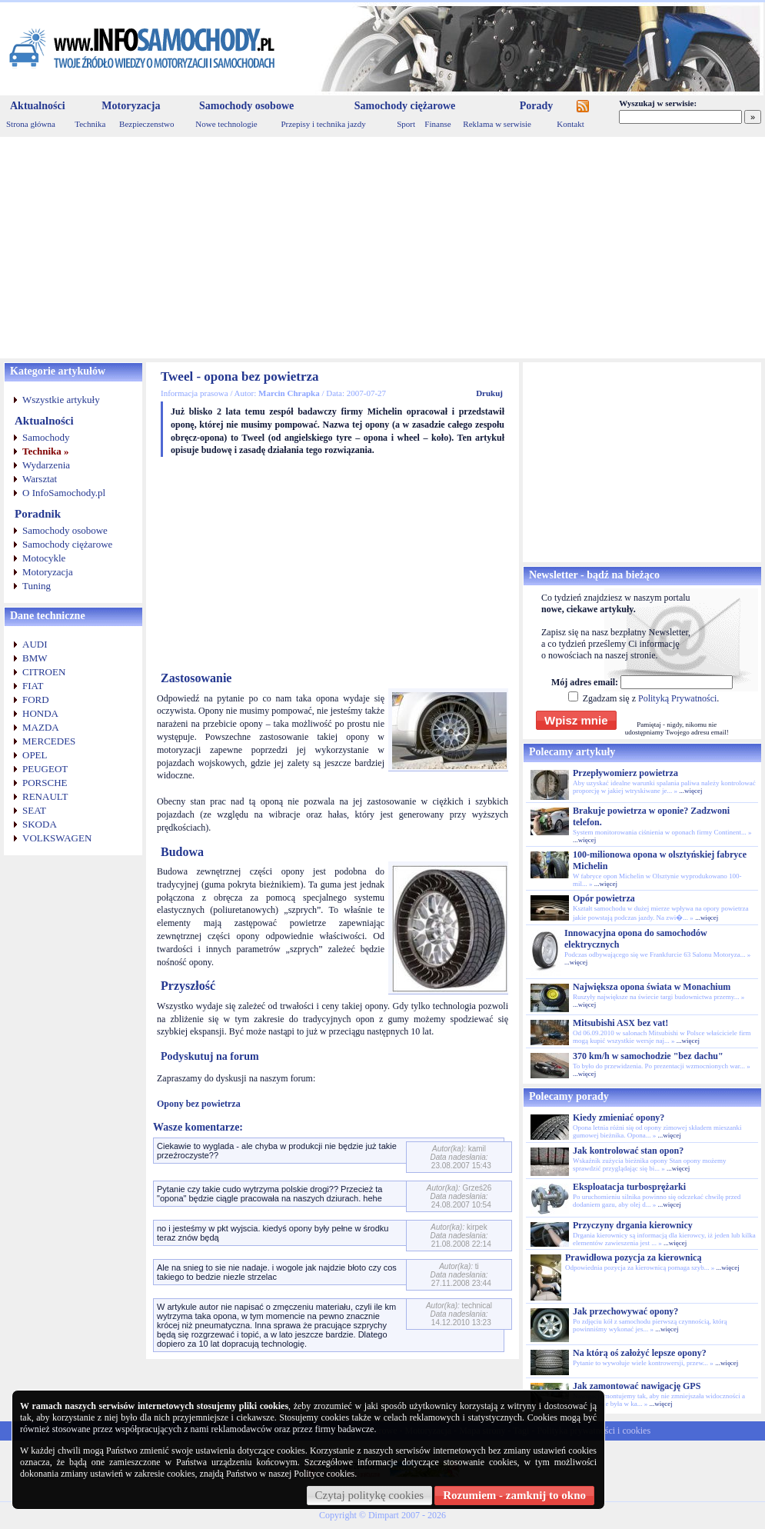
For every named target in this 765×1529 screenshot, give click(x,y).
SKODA (39, 824)
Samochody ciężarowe (405, 106)
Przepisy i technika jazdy (323, 123)
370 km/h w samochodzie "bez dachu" (648, 1056)
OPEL (35, 755)
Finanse (437, 123)
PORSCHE (45, 782)
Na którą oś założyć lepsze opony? (640, 1352)
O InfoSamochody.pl (63, 492)
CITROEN (43, 672)
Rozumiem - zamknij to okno (514, 1495)
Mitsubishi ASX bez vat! (620, 1023)
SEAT (34, 810)
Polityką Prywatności (677, 698)
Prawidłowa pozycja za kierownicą (633, 1257)
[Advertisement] (382, 247)
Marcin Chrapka (289, 393)
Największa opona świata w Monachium (651, 986)
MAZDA (40, 727)
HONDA (40, 713)
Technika (90, 123)
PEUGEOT (45, 768)
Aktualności (37, 106)
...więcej (690, 790)
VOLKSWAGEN (56, 838)
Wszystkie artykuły (61, 399)
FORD (35, 699)
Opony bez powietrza (199, 1103)
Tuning (36, 585)
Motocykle (43, 558)
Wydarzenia (46, 465)
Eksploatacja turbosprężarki (629, 1186)
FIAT (32, 685)
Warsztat (39, 479)
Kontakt (570, 123)
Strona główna (30, 123)
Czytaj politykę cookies (369, 1495)
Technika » (45, 451)
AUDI (35, 644)
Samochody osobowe (246, 106)
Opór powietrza (604, 898)
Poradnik (38, 514)
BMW (35, 658)
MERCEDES (48, 741)
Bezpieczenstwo (146, 123)
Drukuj (489, 393)
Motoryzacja (130, 106)
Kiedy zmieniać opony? (618, 1117)
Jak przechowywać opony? (625, 1311)
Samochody (45, 437)
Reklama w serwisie (497, 123)
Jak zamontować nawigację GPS (636, 1386)
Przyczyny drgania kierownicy (633, 1225)
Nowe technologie (226, 123)
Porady (537, 106)
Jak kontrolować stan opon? (628, 1150)
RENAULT (45, 796)
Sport (406, 123)
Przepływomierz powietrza (625, 773)
